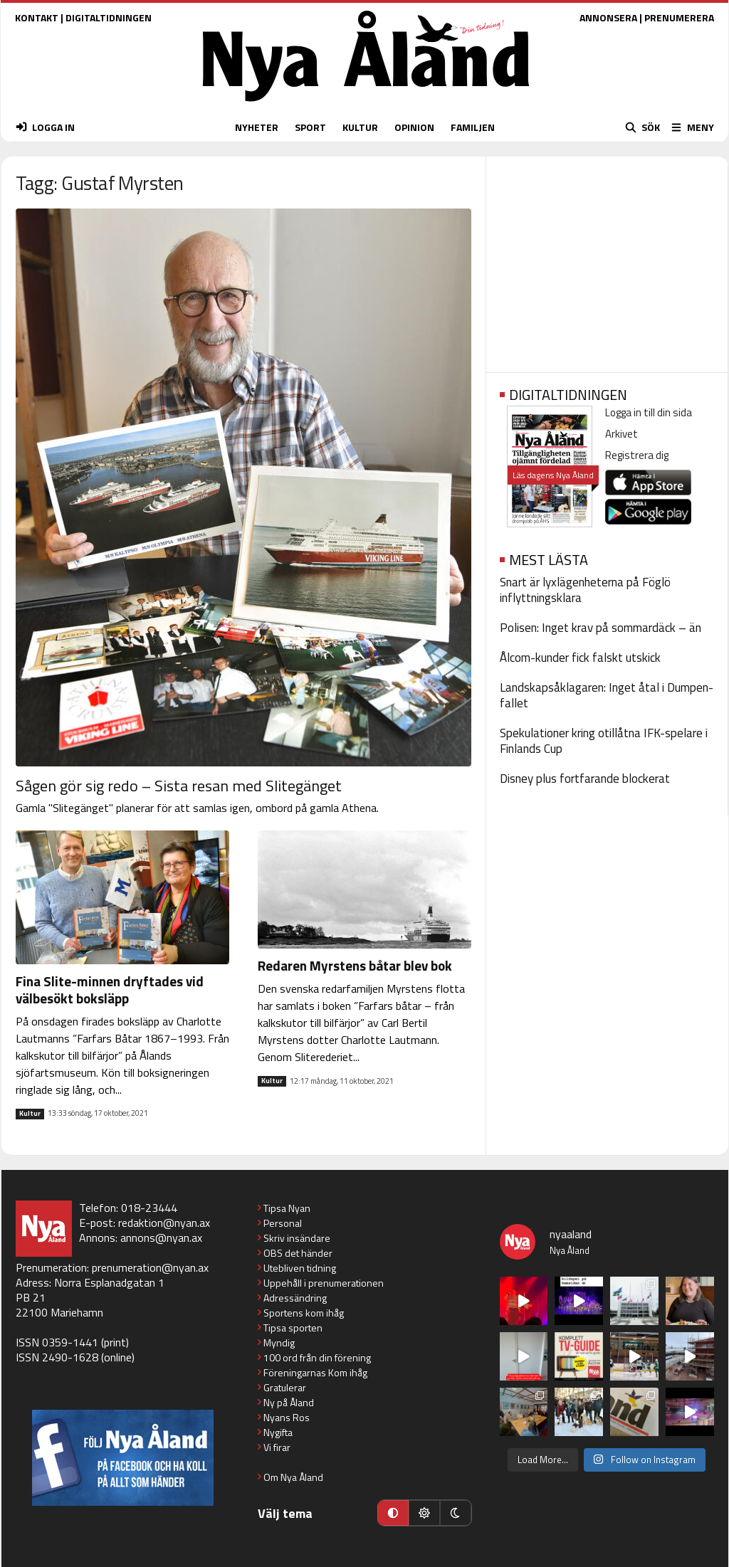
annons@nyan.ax (161, 1237)
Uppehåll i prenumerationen (323, 1282)
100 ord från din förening (317, 1357)
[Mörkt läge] (455, 1513)
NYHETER (256, 127)
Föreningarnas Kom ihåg (315, 1372)
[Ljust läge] (424, 1513)
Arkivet (621, 434)
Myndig (279, 1342)
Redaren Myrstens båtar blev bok (355, 965)
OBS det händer (297, 1252)
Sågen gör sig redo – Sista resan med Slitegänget (179, 786)
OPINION (414, 127)
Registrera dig (636, 455)
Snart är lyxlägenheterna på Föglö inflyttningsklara (585, 590)
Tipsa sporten (292, 1327)
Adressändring (295, 1297)
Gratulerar (284, 1387)
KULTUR (360, 127)
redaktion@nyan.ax (164, 1222)
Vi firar (276, 1447)
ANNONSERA (608, 17)
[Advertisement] (607, 260)
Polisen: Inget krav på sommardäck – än (600, 627)
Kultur (30, 1114)
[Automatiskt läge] (393, 1513)
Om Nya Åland (293, 1477)
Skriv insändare (296, 1237)
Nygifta (278, 1432)
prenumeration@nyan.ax (150, 1267)
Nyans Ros (286, 1417)
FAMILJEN (473, 127)
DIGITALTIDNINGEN (108, 17)
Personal (282, 1222)
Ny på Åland (288, 1402)
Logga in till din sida (648, 412)
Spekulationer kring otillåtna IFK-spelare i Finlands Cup (604, 741)
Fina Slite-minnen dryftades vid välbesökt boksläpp (110, 989)
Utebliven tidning (299, 1267)
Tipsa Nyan (286, 1208)
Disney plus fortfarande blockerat (585, 778)
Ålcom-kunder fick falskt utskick (580, 657)
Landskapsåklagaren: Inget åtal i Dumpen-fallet (606, 695)
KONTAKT (36, 17)
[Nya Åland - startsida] (366, 104)
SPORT (310, 127)
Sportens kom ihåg (303, 1312)
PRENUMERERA (679, 17)
